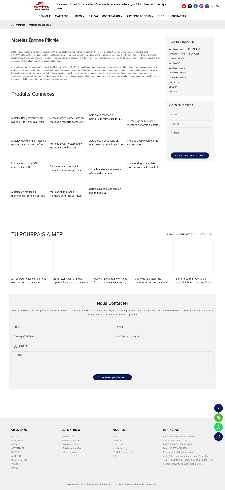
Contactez (118, 444)
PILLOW (170, 234)
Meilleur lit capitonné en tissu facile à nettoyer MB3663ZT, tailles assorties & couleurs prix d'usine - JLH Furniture (111, 280)
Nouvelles (118, 440)
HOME (14, 436)
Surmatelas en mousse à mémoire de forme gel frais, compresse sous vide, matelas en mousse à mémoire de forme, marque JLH (144, 123)
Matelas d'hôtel (70, 436)
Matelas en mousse (72, 444)
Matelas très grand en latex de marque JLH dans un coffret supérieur (28, 142)
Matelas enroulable (72, 448)
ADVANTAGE (17, 448)
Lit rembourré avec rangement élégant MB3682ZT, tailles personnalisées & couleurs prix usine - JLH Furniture (28, 280)
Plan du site (152, 484)
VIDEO (14, 464)
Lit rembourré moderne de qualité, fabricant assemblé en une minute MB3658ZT (193, 280)
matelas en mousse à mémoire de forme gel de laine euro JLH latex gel (106, 117)
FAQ (115, 436)
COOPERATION (19, 460)
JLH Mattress (18, 25)
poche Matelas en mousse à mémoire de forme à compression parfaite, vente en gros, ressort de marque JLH (105, 171)
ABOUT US (16, 456)
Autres (116, 456)
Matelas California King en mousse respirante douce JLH (106, 142)
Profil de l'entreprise (123, 452)
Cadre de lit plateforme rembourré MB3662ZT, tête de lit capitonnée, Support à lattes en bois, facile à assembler (153, 280)
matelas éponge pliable (41, 25)
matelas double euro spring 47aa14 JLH (142, 142)
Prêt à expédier (69, 452)
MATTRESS (17, 440)
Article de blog (120, 448)
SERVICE (15, 452)
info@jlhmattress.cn (182, 452)
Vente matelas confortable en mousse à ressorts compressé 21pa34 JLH (67, 120)
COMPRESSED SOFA (186, 234)
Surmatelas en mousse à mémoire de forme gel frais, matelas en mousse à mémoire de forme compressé (67, 168)
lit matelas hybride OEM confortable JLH (25, 165)
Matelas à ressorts (71, 440)
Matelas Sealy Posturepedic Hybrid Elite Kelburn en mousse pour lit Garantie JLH (66, 145)
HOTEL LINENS (205, 234)
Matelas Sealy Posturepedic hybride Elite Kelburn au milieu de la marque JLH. (28, 120)
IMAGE (14, 467)
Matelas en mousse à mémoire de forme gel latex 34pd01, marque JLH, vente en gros (67, 194)
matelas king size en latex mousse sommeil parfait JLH (143, 165)
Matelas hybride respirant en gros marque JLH (105, 190)
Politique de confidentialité (133, 484)
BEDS (14, 444)
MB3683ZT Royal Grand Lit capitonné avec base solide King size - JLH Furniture (71, 280)
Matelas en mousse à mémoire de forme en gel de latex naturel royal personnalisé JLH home (27, 194)
